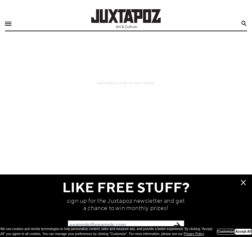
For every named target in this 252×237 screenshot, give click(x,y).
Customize (226, 231)
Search (244, 23)
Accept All (243, 231)
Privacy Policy (194, 234)
